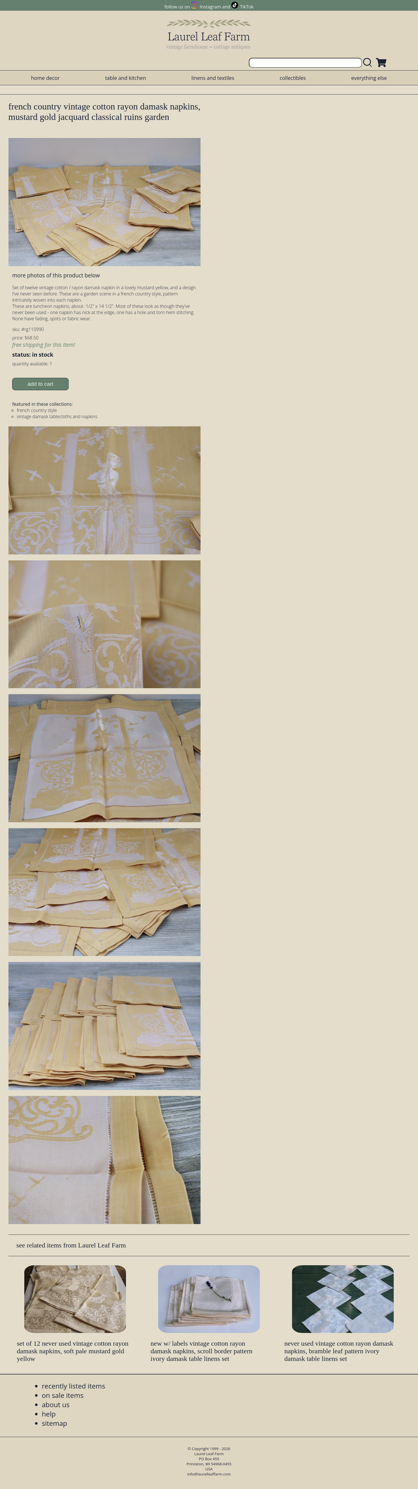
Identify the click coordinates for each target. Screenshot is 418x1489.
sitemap (54, 1423)
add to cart (40, 384)
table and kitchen (125, 77)
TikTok (247, 7)
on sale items (63, 1395)
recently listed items (73, 1386)
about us (55, 1404)
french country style (37, 410)
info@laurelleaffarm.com (209, 1474)
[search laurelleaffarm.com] (369, 63)
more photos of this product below (56, 275)
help (49, 1413)
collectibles (293, 77)
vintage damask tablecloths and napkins (57, 416)
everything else (369, 77)
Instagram (210, 7)
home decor (45, 77)
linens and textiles (212, 77)
